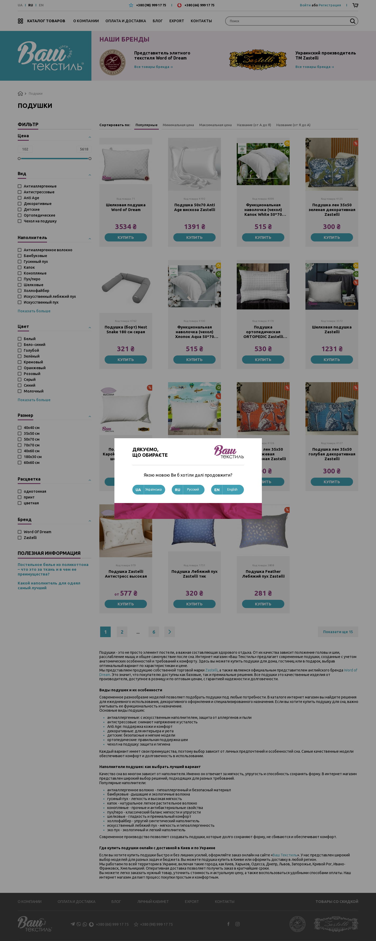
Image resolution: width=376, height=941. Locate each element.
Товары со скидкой (336, 901)
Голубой (31, 350)
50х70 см (32, 439)
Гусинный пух (36, 261)
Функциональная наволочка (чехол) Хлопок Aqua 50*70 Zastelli (194, 332)
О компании (86, 21)
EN (41, 5)
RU (30, 5)
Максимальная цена (215, 125)
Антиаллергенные (40, 186)
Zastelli (30, 538)
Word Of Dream (37, 532)
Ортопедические (39, 215)
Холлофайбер (36, 291)
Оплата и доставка (125, 21)
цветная (31, 503)
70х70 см (32, 445)
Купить (126, 237)
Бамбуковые (35, 256)
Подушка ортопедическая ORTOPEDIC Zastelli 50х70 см (263, 332)
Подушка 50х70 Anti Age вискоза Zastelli (194, 207)
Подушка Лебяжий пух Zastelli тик (194, 573)
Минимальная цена (178, 125)
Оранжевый (35, 368)
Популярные (146, 125)
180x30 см (33, 457)
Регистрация (330, 5)
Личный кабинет (153, 901)
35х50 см (32, 433)
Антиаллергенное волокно (48, 250)
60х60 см (32, 462)
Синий (29, 385)
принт (29, 497)
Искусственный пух (41, 302)
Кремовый (33, 362)
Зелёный (32, 356)
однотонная (35, 491)
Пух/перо (32, 279)
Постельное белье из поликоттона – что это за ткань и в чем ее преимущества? (53, 569)
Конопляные (35, 273)
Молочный (34, 391)
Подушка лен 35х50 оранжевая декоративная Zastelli (263, 454)
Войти (305, 5)
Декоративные (38, 203)
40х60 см (32, 451)
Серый (30, 379)
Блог (158, 21)
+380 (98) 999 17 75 (151, 5)
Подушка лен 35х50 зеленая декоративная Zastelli (332, 210)
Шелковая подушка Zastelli (332, 329)
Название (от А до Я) (254, 125)
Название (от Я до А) (293, 125)
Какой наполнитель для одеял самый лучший (49, 585)
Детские (32, 209)
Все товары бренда (151, 66)
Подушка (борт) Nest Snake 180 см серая (126, 329)
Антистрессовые (39, 192)
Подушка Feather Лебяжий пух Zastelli (263, 573)
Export (176, 21)
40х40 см (32, 428)
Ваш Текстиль (285, 855)
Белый (30, 339)
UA (20, 5)
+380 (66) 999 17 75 (199, 5)
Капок (29, 267)
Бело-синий (34, 344)
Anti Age (31, 198)
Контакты (201, 21)
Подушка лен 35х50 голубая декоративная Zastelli (332, 454)
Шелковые (33, 285)
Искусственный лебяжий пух (50, 296)
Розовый (32, 374)
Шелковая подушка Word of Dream (126, 207)
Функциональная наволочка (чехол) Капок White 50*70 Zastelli (263, 210)
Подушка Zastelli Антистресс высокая (126, 573)
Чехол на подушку (40, 221)
